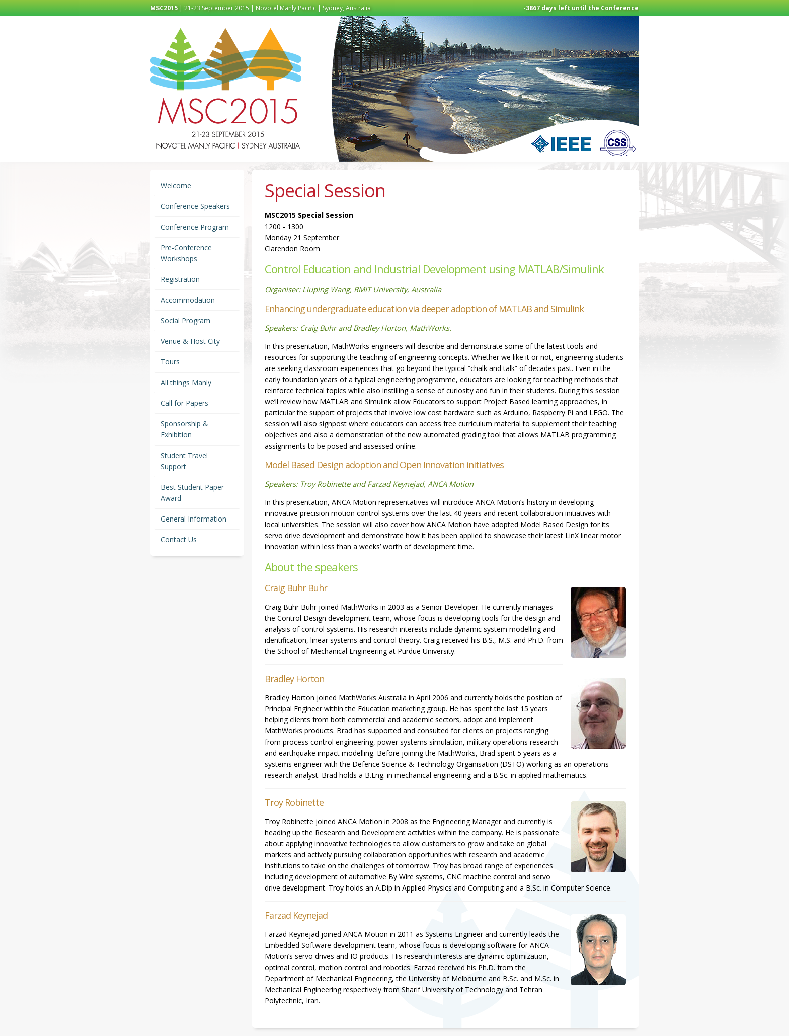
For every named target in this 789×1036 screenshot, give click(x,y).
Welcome (176, 185)
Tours (170, 361)
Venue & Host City (190, 341)
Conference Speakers (195, 206)
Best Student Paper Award (192, 492)
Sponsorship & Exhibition (184, 429)
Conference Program (195, 227)
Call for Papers (184, 403)
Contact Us (179, 539)
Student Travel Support (184, 461)
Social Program (185, 320)
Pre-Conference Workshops (186, 253)
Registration (180, 279)
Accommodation (188, 300)
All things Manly (186, 382)
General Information (193, 519)
